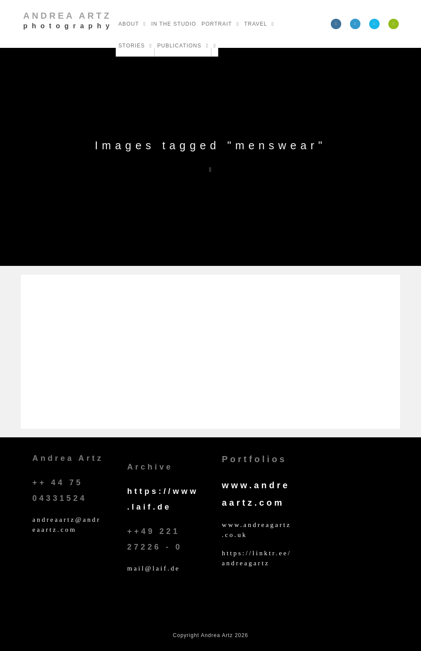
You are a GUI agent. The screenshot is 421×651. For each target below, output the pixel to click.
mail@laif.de (153, 568)
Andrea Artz (68, 20)
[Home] (210, 169)
